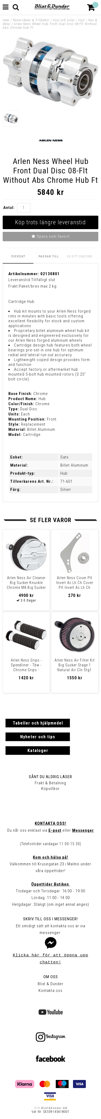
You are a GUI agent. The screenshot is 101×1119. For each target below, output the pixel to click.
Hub (64, 473)
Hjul (81, 20)
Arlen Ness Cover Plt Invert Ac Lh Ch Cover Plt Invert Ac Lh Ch (74, 583)
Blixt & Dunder (51, 983)
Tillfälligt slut (43, 279)
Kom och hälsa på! (50, 857)
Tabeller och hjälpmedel (38, 723)
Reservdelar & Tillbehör (31, 20)
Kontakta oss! (50, 823)
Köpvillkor (50, 788)
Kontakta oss (50, 990)
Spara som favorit (51, 236)
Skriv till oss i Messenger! (50, 919)
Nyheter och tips (37, 736)
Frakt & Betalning (50, 783)
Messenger (83, 830)
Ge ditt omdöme (80, 256)
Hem (6, 20)
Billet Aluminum (74, 465)
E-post (54, 830)
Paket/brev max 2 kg (38, 286)
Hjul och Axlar (64, 20)
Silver (65, 489)
